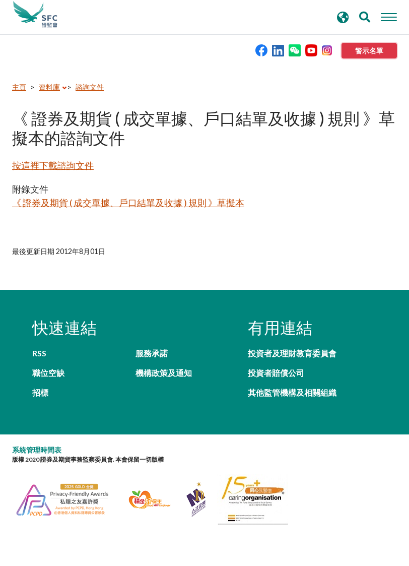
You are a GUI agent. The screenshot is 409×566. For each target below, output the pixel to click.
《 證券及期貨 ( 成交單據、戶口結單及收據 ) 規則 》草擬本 (128, 202)
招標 (40, 392)
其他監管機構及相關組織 (292, 392)
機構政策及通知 (163, 373)
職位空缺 (48, 373)
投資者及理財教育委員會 (292, 353)
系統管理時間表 (36, 450)
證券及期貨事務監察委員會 (35, 14)
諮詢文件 (90, 87)
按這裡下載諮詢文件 (53, 165)
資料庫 (49, 87)
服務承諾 (151, 353)
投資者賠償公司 (276, 373)
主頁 (19, 87)
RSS (39, 353)
